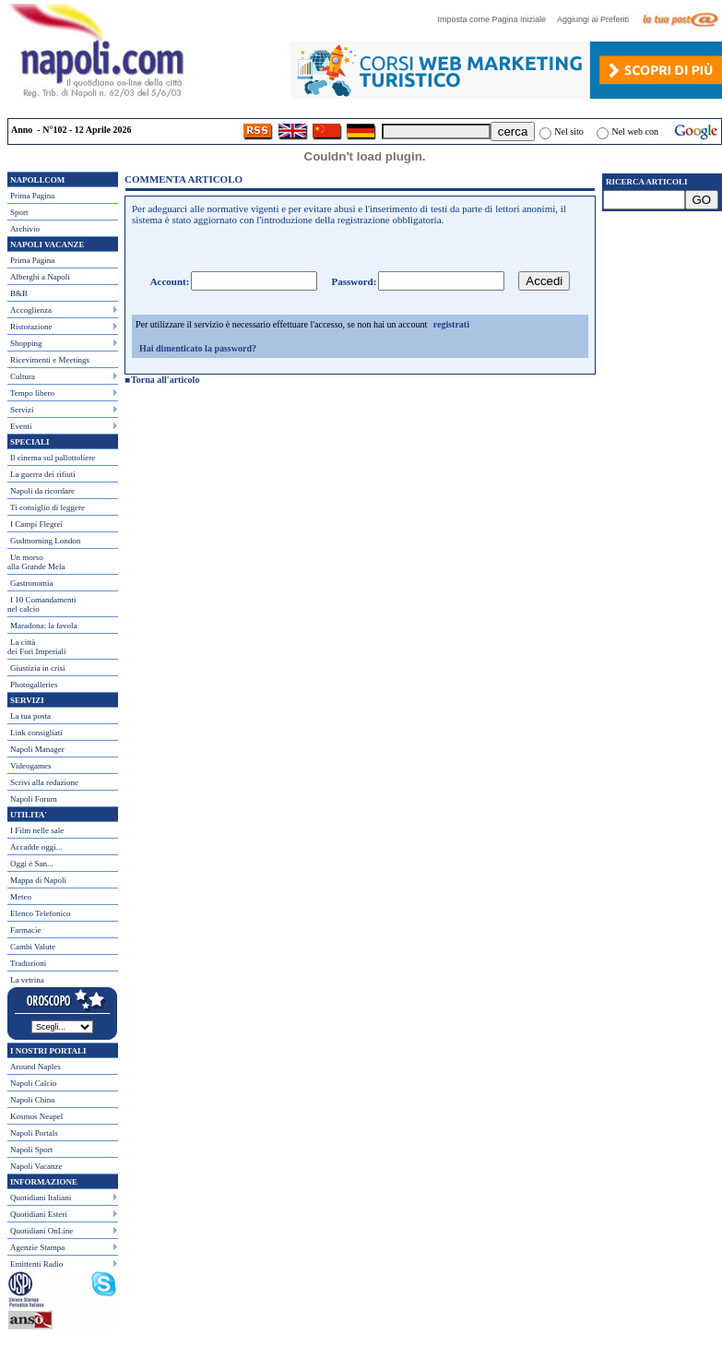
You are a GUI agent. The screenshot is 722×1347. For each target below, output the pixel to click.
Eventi (21, 426)
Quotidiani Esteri (38, 1214)
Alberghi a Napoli (40, 276)
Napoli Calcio (33, 1083)
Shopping (26, 343)
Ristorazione (31, 326)
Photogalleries (34, 684)
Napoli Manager (37, 749)
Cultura (22, 376)
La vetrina (27, 979)
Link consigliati (36, 732)
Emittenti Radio (36, 1264)
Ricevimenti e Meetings (49, 359)
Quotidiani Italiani (40, 1197)
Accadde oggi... (36, 847)
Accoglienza (31, 310)
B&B (19, 293)
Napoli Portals (34, 1133)
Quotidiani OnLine (41, 1230)
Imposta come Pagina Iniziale (496, 19)
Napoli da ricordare (42, 490)
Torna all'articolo (165, 380)
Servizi (22, 409)
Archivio (25, 228)
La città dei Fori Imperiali (36, 647)
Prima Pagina (32, 195)
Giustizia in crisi (37, 668)
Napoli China (32, 1099)
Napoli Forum (33, 799)
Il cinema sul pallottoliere (52, 457)
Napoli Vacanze (36, 1166)
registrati (451, 324)
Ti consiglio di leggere (47, 507)
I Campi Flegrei (36, 524)
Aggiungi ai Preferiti (597, 19)
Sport (19, 212)
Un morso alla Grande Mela (36, 562)
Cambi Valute (32, 946)
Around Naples (35, 1066)
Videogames (30, 765)
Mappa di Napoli (38, 880)
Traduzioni (28, 963)
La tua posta (30, 716)
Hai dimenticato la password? (197, 348)
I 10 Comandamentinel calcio (42, 604)
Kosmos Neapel (36, 1116)
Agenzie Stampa (37, 1247)
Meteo (20, 896)
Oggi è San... (31, 863)
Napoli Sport (31, 1149)
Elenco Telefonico (40, 913)
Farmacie (25, 930)
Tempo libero (32, 393)
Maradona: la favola (43, 625)
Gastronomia (31, 583)
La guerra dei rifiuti (43, 474)
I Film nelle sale (37, 830)
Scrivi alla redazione (44, 782)
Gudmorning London (45, 540)
